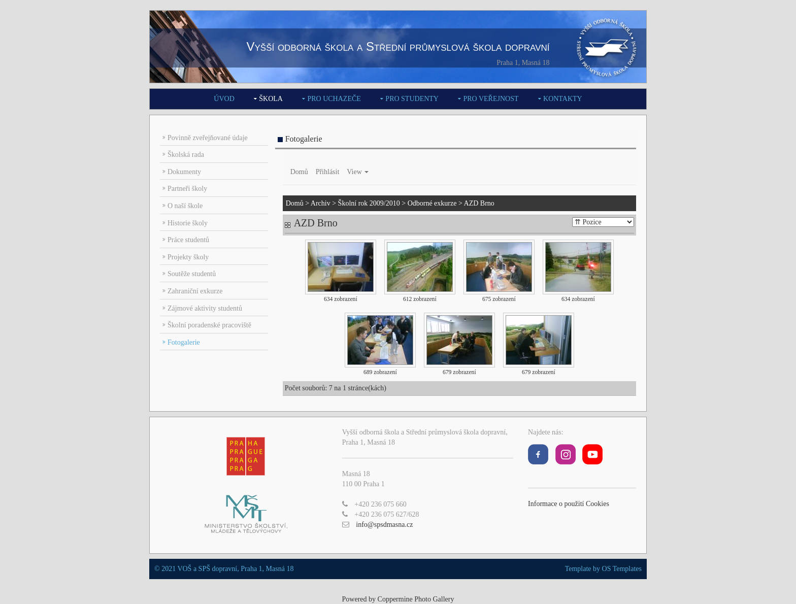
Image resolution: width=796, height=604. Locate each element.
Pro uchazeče (333, 99)
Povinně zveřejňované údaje (208, 138)
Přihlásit (328, 172)
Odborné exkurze (432, 203)
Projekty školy (188, 257)
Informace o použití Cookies (568, 504)
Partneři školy (187, 188)
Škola (271, 99)
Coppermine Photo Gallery (416, 599)
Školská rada (186, 154)
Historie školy (188, 223)
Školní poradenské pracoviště (209, 325)
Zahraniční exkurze (195, 291)
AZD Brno (479, 203)
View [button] (358, 172)
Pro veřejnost (490, 99)
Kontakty (562, 99)
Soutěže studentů (192, 274)
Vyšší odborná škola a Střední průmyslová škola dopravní (397, 46)
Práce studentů (188, 240)
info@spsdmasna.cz (384, 524)
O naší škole (185, 206)
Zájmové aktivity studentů (205, 308)
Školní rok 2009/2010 (369, 203)
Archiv (320, 203)
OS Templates (622, 569)
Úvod (224, 99)
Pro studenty (412, 99)
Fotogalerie (184, 342)
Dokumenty (184, 172)
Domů (299, 172)
